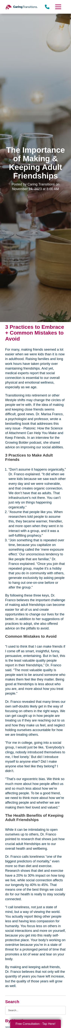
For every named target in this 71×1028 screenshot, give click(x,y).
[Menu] (58, 7)
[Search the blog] (35, 1010)
